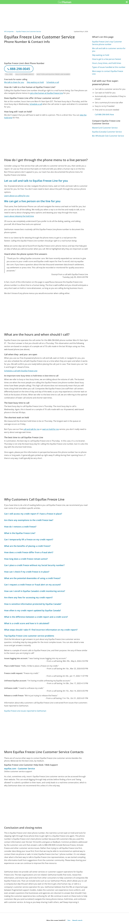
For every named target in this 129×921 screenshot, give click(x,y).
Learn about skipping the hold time (19, 216)
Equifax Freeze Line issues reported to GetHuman (25, 711)
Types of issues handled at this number (108, 67)
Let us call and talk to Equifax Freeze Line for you (36, 180)
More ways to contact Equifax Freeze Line (107, 72)
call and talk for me (31, 429)
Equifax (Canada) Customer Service (107, 132)
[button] (127, 2)
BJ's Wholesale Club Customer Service (108, 136)
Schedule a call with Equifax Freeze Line (20, 371)
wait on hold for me (50, 429)
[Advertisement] (46, 138)
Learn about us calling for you (16, 195)
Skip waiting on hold (35, 82)
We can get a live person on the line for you (32, 201)
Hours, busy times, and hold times (106, 63)
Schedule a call (52, 82)
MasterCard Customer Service (105, 128)
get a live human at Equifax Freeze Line (46, 93)
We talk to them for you (14, 82)
